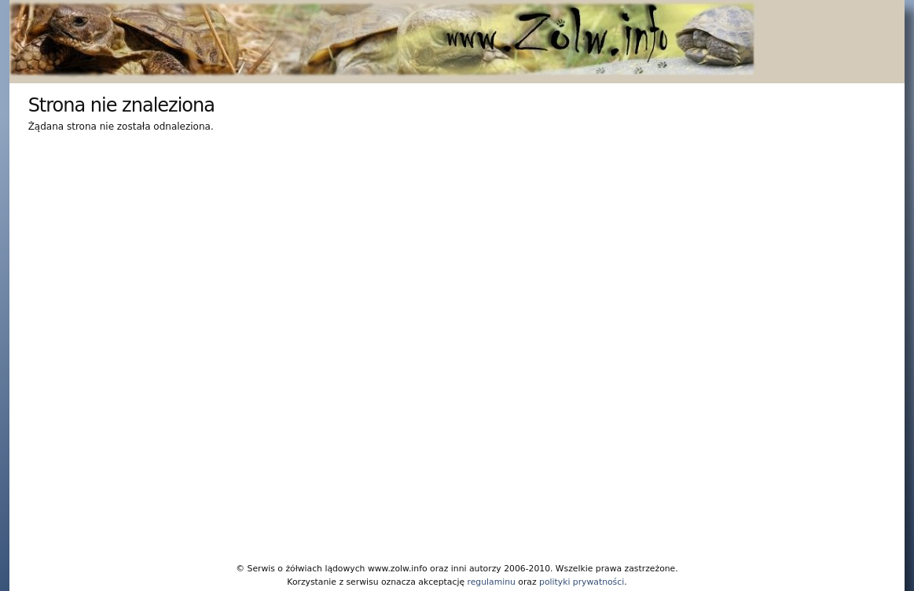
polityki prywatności (581, 582)
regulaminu (491, 582)
